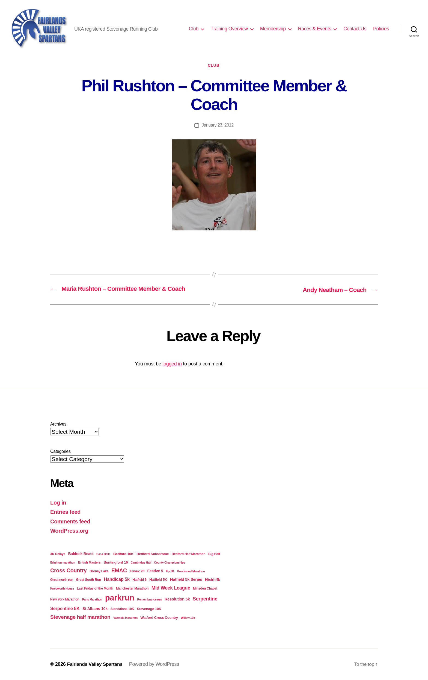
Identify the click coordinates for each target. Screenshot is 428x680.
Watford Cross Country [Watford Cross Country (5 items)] (159, 617)
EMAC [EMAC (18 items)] (119, 570)
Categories (60, 451)
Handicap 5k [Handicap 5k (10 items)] (116, 579)
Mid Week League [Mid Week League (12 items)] (170, 588)
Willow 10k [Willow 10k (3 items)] (188, 617)
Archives (58, 424)
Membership (273, 28)
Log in (58, 502)
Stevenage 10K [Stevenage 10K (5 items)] (149, 609)
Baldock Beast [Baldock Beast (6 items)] (81, 554)
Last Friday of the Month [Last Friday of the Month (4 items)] (95, 588)
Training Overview (229, 28)
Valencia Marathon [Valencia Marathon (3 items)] (125, 617)
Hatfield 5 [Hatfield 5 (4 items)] (139, 580)
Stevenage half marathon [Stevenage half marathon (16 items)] (80, 617)
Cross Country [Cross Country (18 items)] (68, 570)
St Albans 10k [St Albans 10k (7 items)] (95, 609)
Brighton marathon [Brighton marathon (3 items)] (62, 562)
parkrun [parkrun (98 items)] (119, 597)
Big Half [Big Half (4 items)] (214, 554)
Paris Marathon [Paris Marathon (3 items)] (92, 599)
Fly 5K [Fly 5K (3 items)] (170, 571)
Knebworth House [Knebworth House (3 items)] (62, 588)
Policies (381, 28)
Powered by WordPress (156, 664)
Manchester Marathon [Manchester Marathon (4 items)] (132, 588)
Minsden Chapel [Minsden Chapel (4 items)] (205, 588)
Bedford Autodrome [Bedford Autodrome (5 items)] (152, 554)
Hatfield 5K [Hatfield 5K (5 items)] (158, 580)
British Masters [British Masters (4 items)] (89, 563)
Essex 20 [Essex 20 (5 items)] (137, 571)
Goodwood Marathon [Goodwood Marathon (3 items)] (191, 571)
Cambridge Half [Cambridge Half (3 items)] (141, 562)
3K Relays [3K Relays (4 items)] (57, 554)
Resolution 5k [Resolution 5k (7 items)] (177, 599)
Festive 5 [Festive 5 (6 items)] (155, 571)
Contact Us (354, 28)
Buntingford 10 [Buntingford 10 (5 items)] (115, 563)
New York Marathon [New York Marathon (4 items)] (64, 600)
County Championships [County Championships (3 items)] (169, 562)
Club (193, 28)
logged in (172, 364)
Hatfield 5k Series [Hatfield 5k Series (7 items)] (186, 580)
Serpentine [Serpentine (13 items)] (205, 599)
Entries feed (66, 512)
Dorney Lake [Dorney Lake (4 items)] (99, 571)
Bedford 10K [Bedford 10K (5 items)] (123, 554)
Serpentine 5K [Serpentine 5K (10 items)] (65, 608)
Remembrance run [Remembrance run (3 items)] (149, 599)
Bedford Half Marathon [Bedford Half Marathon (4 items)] (189, 554)
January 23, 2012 (217, 125)
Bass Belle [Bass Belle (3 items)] (103, 554)
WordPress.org (70, 531)
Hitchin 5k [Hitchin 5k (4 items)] (212, 580)
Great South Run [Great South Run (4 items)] (88, 580)
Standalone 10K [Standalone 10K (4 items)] (122, 609)
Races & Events (314, 28)
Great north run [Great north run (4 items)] (61, 580)
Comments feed (71, 521)
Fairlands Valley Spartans (95, 664)
